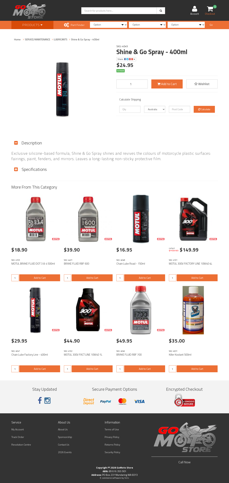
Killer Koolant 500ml (180, 355)
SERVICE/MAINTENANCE (37, 39)
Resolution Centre (21, 444)
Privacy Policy (112, 437)
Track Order (17, 437)
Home (17, 39)
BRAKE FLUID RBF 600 (76, 263)
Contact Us (63, 444)
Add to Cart (167, 83)
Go (211, 25)
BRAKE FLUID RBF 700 (129, 355)
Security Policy (112, 452)
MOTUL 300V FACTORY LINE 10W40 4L (190, 263)
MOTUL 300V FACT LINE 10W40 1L (83, 355)
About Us (63, 429)
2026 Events (65, 452)
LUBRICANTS (60, 39)
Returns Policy (112, 444)
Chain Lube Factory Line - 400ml (29, 355)
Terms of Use (112, 429)
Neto (126, 477)
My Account (17, 429)
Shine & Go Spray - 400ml (85, 39)
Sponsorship (65, 437)
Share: (126, 59)
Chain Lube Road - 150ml (130, 263)
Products (32, 24)
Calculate (204, 109)
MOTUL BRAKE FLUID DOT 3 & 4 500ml (33, 263)
